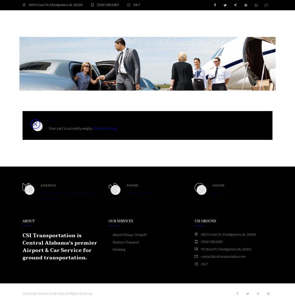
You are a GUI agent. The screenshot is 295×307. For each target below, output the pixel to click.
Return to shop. (105, 128)
